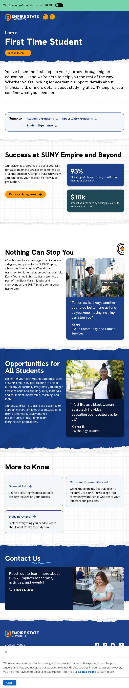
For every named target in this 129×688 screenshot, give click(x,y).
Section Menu (18, 52)
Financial (21, 486)
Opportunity (79, 118)
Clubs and (91, 482)
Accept (10, 682)
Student (42, 125)
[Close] (5, 651)
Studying (23, 516)
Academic (42, 118)
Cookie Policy (87, 672)
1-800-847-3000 (23, 589)
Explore (25, 194)
